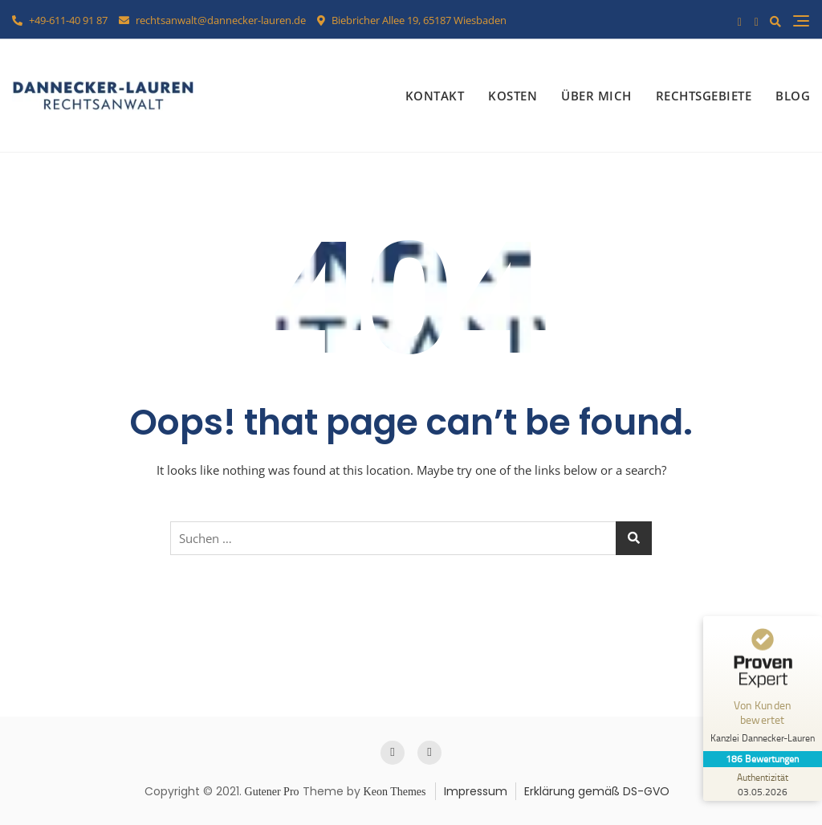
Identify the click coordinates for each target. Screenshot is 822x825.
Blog (792, 96)
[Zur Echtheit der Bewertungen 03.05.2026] (762, 784)
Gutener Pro (272, 792)
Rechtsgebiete (704, 96)
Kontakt (435, 96)
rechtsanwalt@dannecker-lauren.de (212, 20)
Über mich (596, 96)
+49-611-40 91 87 (60, 20)
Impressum (475, 791)
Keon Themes (395, 792)
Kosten (512, 96)
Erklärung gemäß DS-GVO (596, 791)
